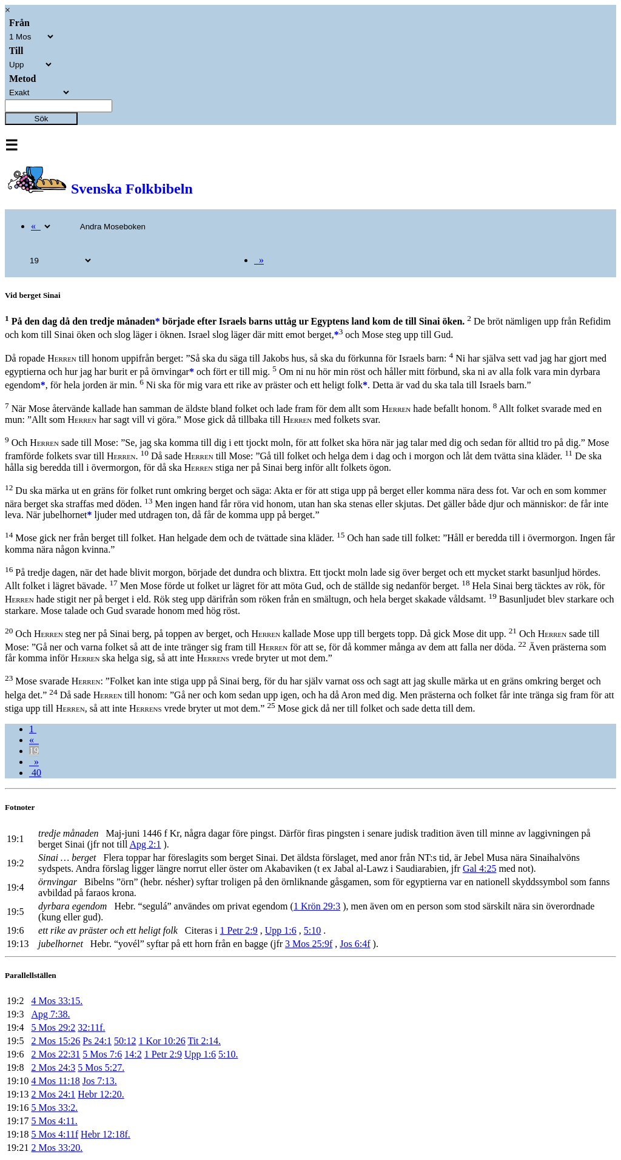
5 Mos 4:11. (54, 1121)
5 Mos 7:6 (102, 1054)
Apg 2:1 (145, 844)
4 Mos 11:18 (55, 1081)
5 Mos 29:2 (53, 1027)
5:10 (312, 930)
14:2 (132, 1054)
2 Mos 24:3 (53, 1067)
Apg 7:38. (50, 1014)
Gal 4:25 (480, 868)
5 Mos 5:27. (101, 1067)
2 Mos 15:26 (55, 1041)
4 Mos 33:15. (56, 1001)
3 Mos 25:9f (308, 944)
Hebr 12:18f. (105, 1134)
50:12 (125, 1041)
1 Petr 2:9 (239, 930)
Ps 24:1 (97, 1041)
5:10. (228, 1054)
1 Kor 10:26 (161, 1041)
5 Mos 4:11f (54, 1134)
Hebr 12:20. (101, 1094)
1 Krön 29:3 (317, 906)
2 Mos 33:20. (56, 1147)
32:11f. (91, 1027)
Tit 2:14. (204, 1041)
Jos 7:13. (99, 1081)
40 (35, 772)
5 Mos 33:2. (54, 1107)
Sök (42, 118)
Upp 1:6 (281, 930)
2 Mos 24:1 (53, 1094)
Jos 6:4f (355, 944)
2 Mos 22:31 (55, 1054)
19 (34, 751)
